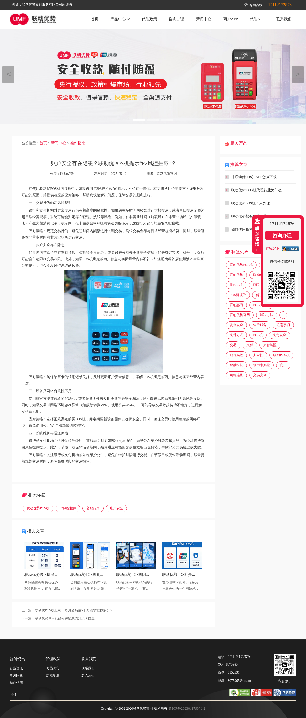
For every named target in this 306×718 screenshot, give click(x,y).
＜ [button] (8, 73)
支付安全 (279, 335)
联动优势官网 (167, 174)
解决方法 (266, 315)
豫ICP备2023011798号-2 (186, 708)
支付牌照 (270, 345)
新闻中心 (203, 19)
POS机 (258, 335)
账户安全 (116, 508)
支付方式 (236, 335)
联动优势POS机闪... (132, 574)
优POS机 (236, 285)
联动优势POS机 (38, 508)
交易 (233, 345)
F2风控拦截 (68, 508)
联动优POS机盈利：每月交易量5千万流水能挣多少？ (74, 610)
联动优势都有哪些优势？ (251, 216)
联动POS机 (281, 355)
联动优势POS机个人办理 (250, 203)
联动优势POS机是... (178, 574)
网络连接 (236, 375)
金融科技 (236, 365)
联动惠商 (236, 305)
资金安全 (236, 325)
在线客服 (272, 248)
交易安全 (260, 375)
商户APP (230, 19)
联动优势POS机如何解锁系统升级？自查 (65, 618)
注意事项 (283, 325)
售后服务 (260, 325)
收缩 (256, 235)
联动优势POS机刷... (86, 574)
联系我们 (284, 19)
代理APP (257, 19)
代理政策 (149, 19)
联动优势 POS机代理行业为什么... (257, 190)
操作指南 (77, 143)
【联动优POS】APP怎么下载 (254, 177)
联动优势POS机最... (40, 574)
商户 (283, 365)
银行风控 (236, 355)
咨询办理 (176, 19)
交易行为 (93, 508)
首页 (94, 19)
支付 (249, 345)
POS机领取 (238, 295)
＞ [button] (298, 73)
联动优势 (236, 275)
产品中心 (120, 19)
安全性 (258, 355)
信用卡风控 (261, 365)
